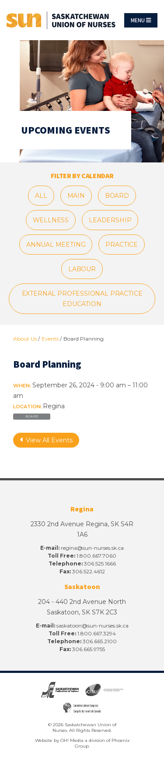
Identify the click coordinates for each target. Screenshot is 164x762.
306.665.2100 (100, 641)
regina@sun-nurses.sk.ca (92, 548)
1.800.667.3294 (96, 633)
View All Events (46, 440)
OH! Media (72, 740)
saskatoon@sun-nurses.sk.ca (92, 625)
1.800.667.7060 (96, 555)
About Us (25, 338)
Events (50, 338)
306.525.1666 (100, 563)
